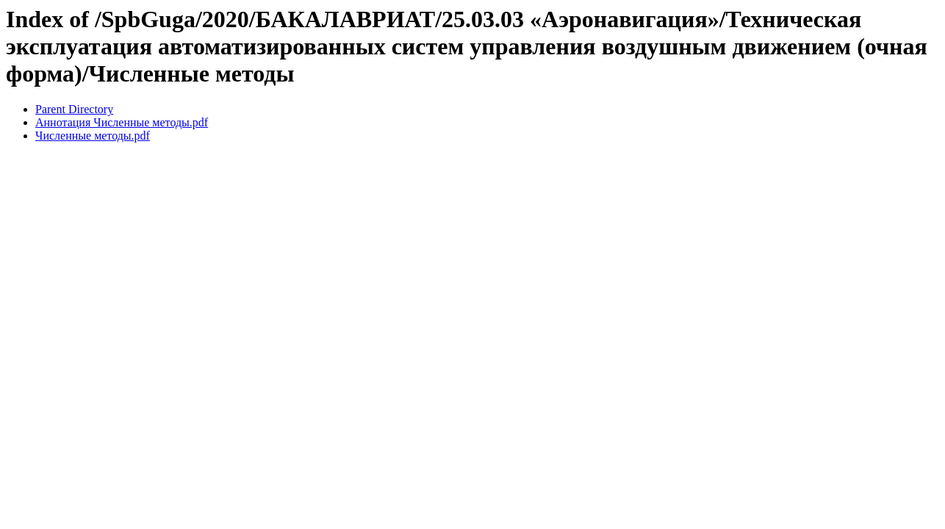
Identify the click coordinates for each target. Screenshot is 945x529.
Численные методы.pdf (92, 135)
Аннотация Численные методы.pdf (121, 122)
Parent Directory (74, 109)
